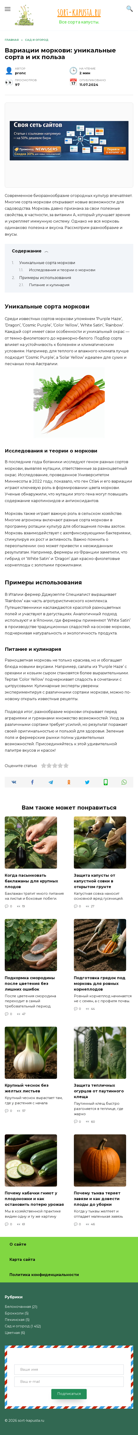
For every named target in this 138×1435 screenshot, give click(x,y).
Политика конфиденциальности (44, 1274)
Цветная (12, 1333)
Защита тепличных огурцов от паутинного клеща (99, 1091)
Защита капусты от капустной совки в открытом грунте (94, 881)
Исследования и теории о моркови (62, 270)
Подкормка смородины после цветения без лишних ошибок (30, 983)
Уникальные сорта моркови (47, 263)
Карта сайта (22, 1259)
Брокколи (14, 1313)
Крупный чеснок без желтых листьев (26, 1088)
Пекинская (14, 1320)
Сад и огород (17, 1326)
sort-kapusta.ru (79, 12)
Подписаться (69, 1394)
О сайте (18, 1244)
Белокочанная (18, 1307)
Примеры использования (45, 277)
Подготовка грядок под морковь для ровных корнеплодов (99, 983)
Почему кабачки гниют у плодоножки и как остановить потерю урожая (34, 1199)
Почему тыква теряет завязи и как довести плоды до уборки (97, 1199)
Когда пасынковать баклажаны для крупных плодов (31, 881)
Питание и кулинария (49, 285)
